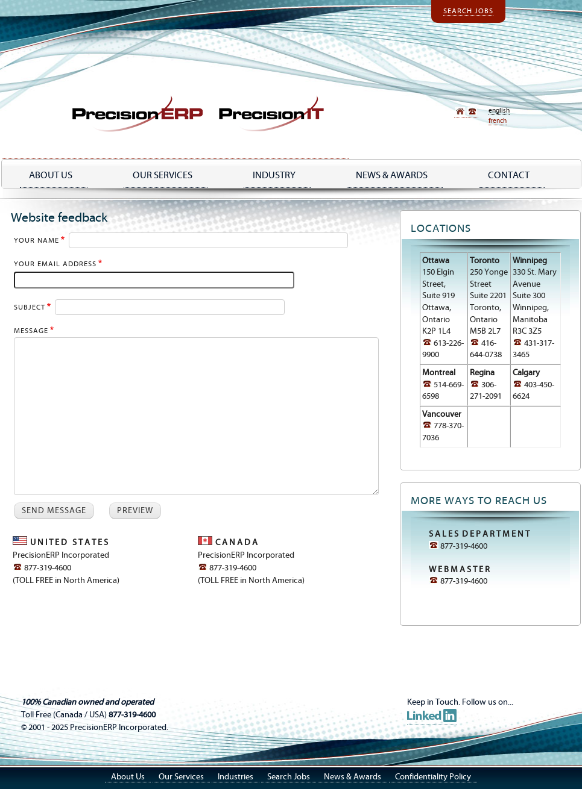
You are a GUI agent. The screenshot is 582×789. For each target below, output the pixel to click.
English (499, 110)
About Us (50, 175)
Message (31, 331)
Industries (235, 777)
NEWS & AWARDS (392, 175)
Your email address (55, 264)
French (498, 121)
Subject (29, 307)
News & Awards (352, 777)
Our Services (162, 175)
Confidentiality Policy (433, 777)
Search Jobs (468, 11)
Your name (36, 241)
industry (274, 175)
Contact (509, 175)
